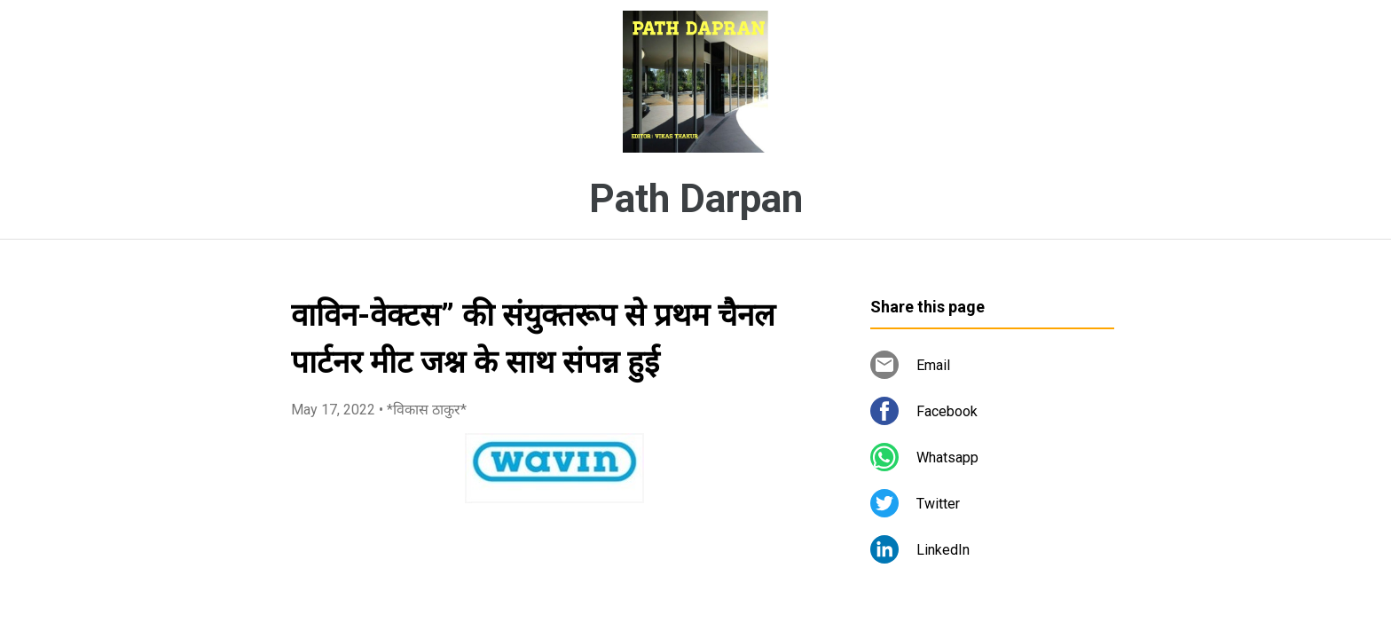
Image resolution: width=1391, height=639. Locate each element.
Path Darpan (696, 199)
